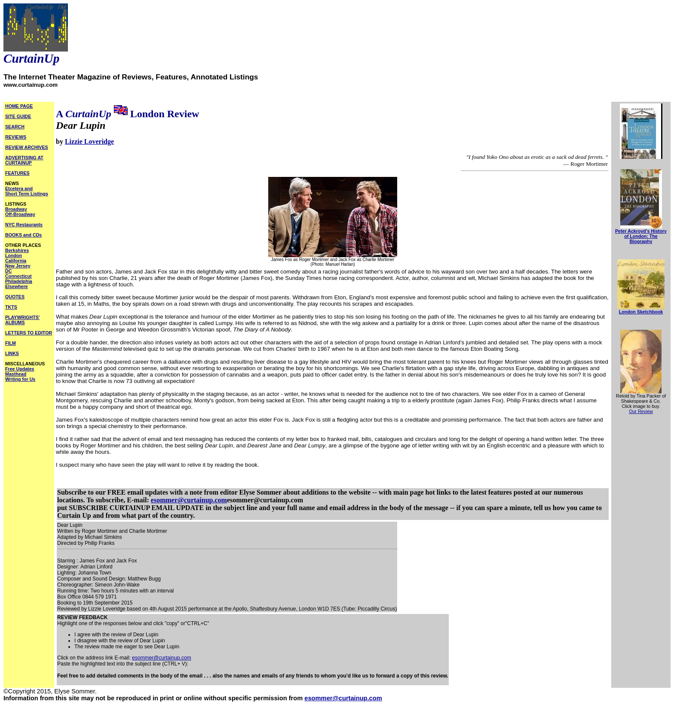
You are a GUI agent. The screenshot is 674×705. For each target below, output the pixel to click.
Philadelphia (18, 281)
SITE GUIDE (18, 116)
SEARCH (15, 126)
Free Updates (19, 368)
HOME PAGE (19, 106)
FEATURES (17, 173)
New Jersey (18, 265)
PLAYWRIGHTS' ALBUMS (22, 320)
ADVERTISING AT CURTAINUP (24, 160)
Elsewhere (16, 286)
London (13, 255)
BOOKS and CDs (23, 234)
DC (8, 270)
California (15, 260)
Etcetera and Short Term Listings (26, 191)
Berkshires (17, 250)
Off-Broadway (20, 214)
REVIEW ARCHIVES (26, 147)
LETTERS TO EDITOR (28, 332)
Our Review (641, 411)
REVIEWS (15, 137)
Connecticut (18, 276)
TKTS (11, 307)
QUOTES (15, 296)
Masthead (15, 374)
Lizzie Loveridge (89, 141)
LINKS (12, 353)
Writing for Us (20, 379)
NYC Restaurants (24, 224)
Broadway (16, 209)
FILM (10, 343)
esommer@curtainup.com (189, 500)
